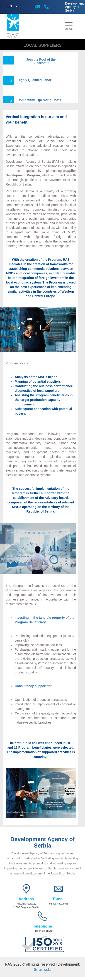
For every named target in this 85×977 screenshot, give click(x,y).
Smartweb (42, 970)
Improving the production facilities (38, 645)
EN (9, 6)
